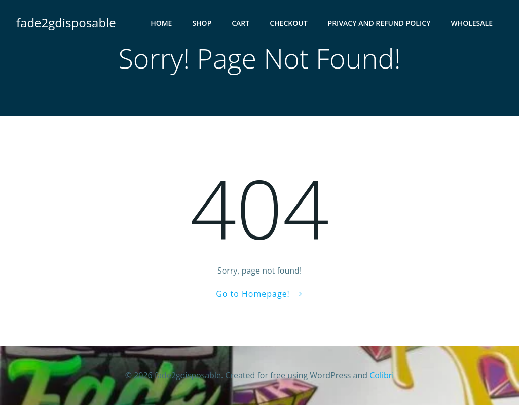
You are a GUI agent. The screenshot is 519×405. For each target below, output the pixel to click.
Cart (240, 23)
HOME (161, 23)
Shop (201, 23)
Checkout (288, 23)
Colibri (381, 375)
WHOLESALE (472, 23)
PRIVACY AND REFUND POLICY (379, 23)
